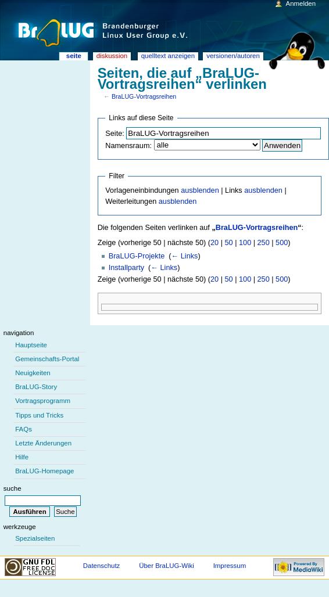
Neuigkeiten (33, 372)
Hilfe (21, 457)
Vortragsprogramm (42, 400)
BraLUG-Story (36, 386)
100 (245, 243)
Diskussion (111, 55)
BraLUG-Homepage (44, 470)
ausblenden (200, 190)
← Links (184, 256)
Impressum (229, 565)
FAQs (23, 429)
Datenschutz (101, 565)
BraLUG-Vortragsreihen (144, 96)
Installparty (126, 268)
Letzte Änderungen (43, 443)
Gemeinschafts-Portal (47, 358)
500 (282, 243)
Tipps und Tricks (39, 415)
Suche (12, 488)
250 (264, 243)
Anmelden (301, 3)
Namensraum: (128, 146)
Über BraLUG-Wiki (166, 565)
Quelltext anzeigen (168, 55)
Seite (73, 55)
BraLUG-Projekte (137, 256)
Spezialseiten (35, 538)
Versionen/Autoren (233, 55)
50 (229, 243)
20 (214, 243)
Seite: (114, 134)
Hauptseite (31, 344)
